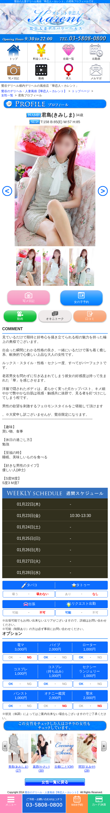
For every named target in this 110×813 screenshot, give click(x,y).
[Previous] (7, 191)
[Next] (103, 191)
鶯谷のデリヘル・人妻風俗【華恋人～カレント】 (52, 792)
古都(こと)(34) (63, 766)
